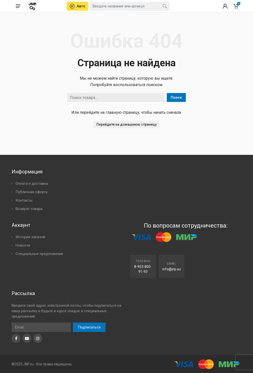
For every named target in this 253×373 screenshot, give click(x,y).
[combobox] (129, 6)
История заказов (30, 237)
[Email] (41, 327)
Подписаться (89, 327)
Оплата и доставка (32, 183)
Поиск (176, 97)
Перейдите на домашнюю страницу (126, 124)
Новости (23, 245)
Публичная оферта (31, 192)
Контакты (24, 200)
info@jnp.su (171, 269)
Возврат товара (29, 209)
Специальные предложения (39, 254)
